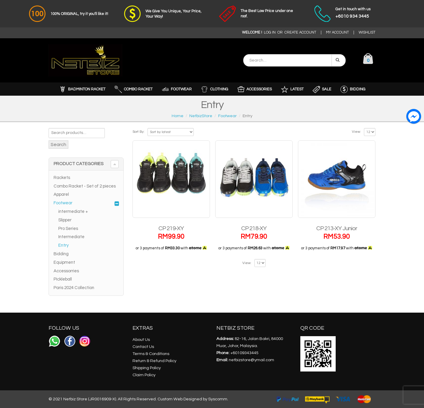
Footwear (63, 203)
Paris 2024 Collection (74, 288)
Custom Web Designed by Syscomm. (193, 399)
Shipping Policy (146, 368)
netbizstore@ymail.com (251, 360)
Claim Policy (143, 375)
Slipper (65, 220)
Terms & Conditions (150, 353)
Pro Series (68, 228)
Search (58, 144)
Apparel (61, 194)
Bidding (61, 254)
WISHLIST (367, 32)
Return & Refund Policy (154, 361)
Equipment (64, 262)
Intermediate (71, 237)
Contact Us (143, 346)
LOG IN (270, 32)
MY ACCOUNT (337, 32)
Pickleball (63, 279)
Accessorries (66, 271)
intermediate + (73, 211)
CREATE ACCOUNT (300, 32)
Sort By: (138, 132)
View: (356, 132)
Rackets (62, 177)
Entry (63, 245)
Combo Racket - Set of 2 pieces (85, 186)
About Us (141, 339)
